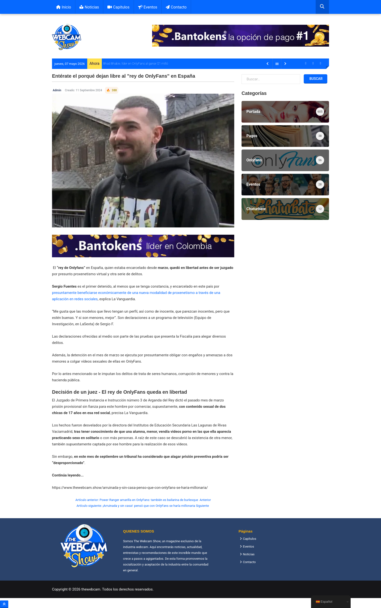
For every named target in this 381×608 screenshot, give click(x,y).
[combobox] (322, 7)
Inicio (63, 7)
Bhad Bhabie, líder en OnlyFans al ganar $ (131, 63)
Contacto (176, 7)
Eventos (147, 7)
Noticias (89, 7)
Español (324, 602)
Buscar (315, 79)
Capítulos (118, 7)
